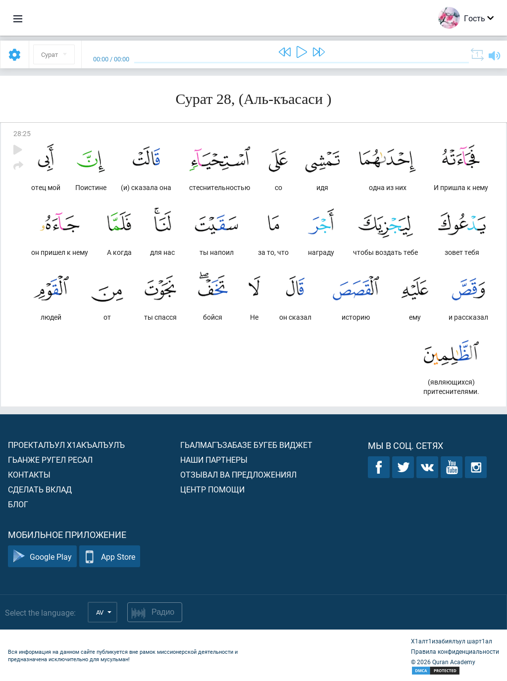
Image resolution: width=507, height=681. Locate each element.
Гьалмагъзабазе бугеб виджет (246, 444)
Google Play (42, 556)
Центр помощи (212, 489)
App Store (109, 556)
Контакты (29, 474)
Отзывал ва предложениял (238, 474)
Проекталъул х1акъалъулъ (66, 444)
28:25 (22, 133)
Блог (18, 504)
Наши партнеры (214, 459)
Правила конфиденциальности (455, 651)
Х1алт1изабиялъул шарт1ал (451, 641)
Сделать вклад (40, 489)
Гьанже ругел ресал (50, 459)
